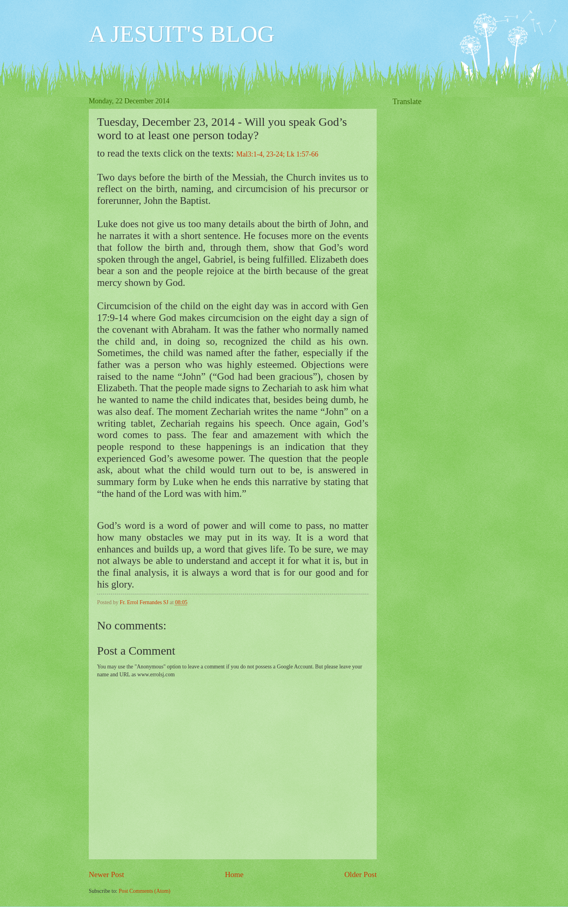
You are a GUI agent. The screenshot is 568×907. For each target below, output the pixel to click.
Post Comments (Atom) (144, 891)
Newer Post (106, 874)
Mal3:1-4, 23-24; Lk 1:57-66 (277, 154)
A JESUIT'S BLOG (182, 34)
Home (234, 874)
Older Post (360, 874)
